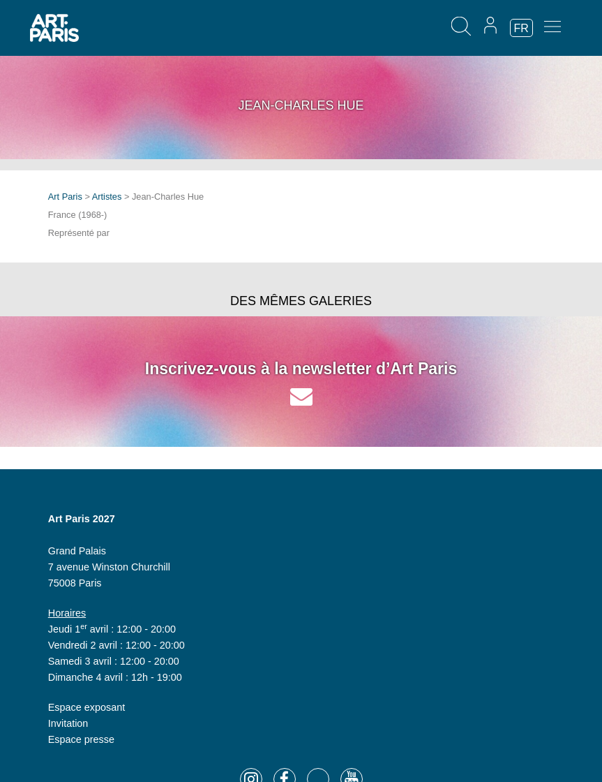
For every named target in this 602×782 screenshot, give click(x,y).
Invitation (68, 723)
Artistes (107, 196)
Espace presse (81, 739)
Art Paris (65, 196)
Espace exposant (86, 707)
